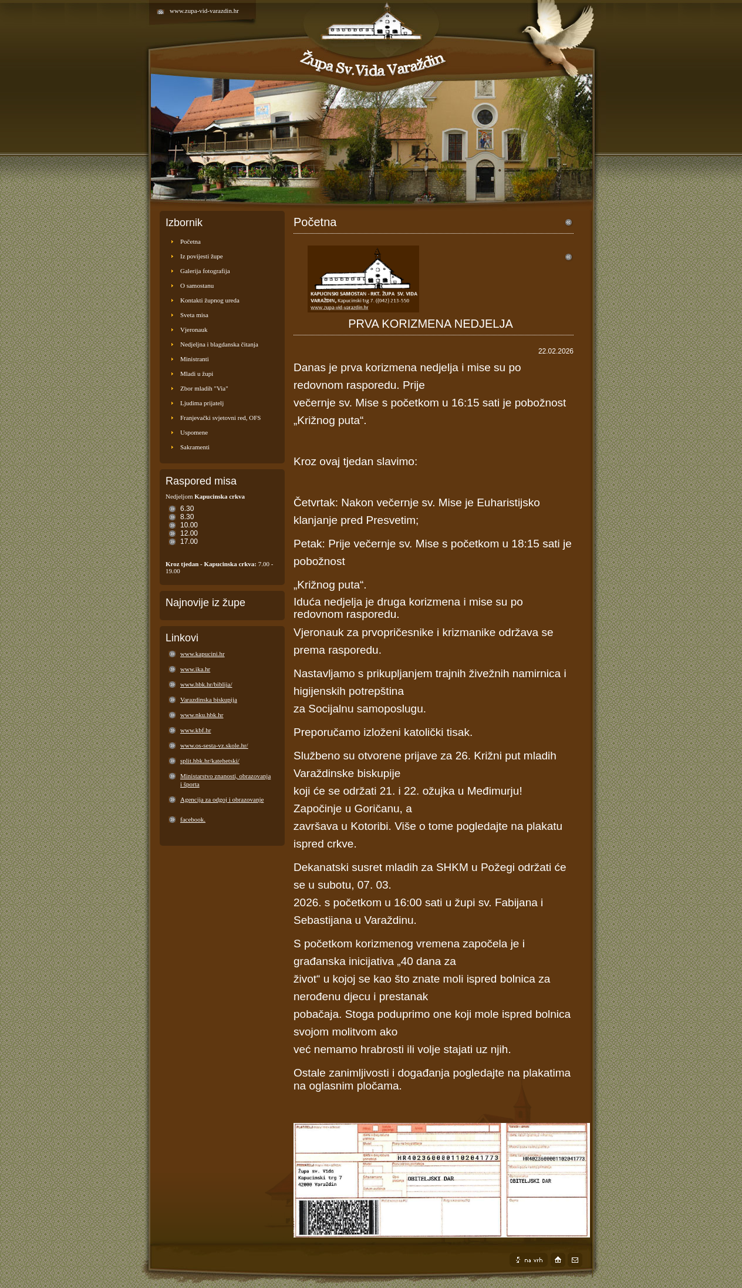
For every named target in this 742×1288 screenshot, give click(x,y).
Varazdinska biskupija (208, 699)
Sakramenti (195, 446)
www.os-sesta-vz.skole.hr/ (214, 745)
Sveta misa (194, 314)
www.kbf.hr (195, 730)
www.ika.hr (195, 668)
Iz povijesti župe (201, 256)
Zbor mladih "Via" (204, 388)
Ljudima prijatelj (202, 402)
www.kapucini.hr (202, 653)
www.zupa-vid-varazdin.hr (204, 10)
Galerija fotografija (205, 270)
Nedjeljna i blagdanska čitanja (219, 344)
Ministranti (194, 358)
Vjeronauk (193, 329)
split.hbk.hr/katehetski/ (210, 760)
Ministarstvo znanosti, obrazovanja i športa (225, 780)
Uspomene (194, 432)
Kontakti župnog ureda (210, 300)
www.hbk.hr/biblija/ (206, 684)
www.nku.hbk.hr (202, 714)
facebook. (192, 819)
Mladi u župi (196, 373)
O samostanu (197, 285)
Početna (190, 241)
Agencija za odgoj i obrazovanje (222, 799)
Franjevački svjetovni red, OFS (220, 417)
